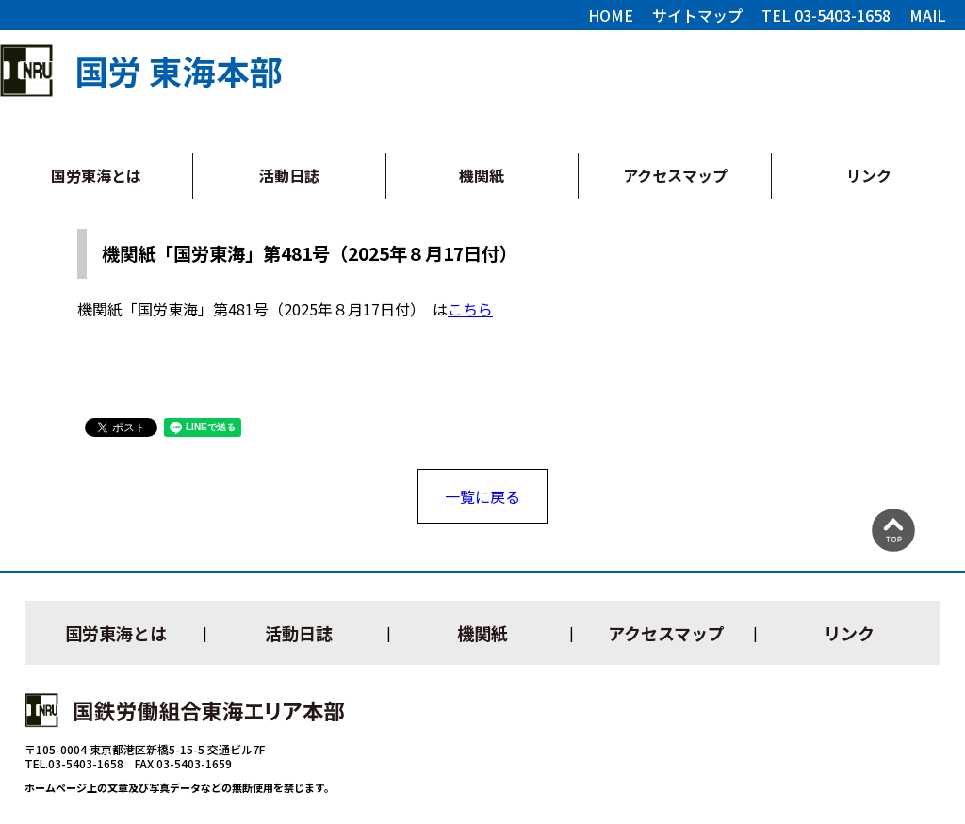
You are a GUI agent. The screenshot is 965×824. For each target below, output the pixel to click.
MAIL (927, 15)
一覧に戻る (482, 496)
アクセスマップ (675, 175)
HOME (610, 15)
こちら (470, 309)
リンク (868, 175)
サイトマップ (697, 15)
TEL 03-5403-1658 (826, 15)
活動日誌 (289, 175)
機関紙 (481, 175)
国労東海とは (96, 175)
